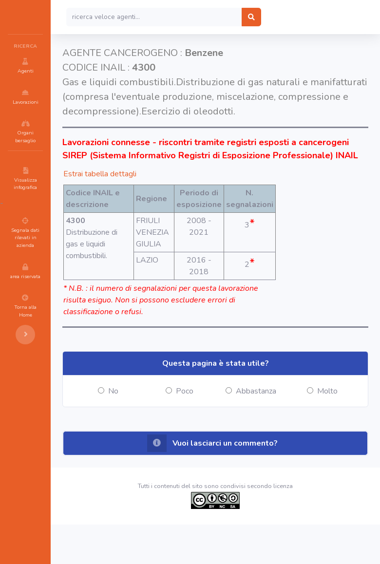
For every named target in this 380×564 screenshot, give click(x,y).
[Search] (213, 17)
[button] (244, 482)
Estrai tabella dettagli (158, 201)
